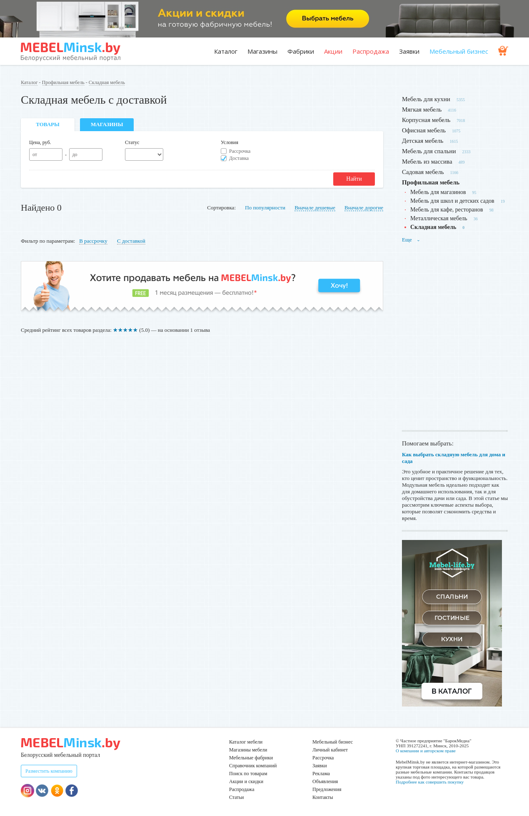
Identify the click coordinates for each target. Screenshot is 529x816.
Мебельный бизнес (458, 51)
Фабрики (300, 51)
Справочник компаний (253, 766)
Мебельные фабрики (251, 758)
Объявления (325, 781)
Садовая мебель (423, 172)
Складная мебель (107, 82)
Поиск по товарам (248, 773)
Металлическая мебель (438, 218)
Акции (333, 51)
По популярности (265, 207)
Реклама (321, 773)
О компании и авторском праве (426, 750)
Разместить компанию (48, 771)
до (74, 154)
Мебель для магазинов (438, 192)
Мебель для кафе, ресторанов (446, 209)
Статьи (236, 797)
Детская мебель (422, 140)
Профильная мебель (63, 82)
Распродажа (370, 51)
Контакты (322, 797)
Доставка (239, 158)
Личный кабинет (330, 750)
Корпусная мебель (426, 120)
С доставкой (131, 241)
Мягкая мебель (422, 109)
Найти (354, 179)
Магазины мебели (248, 750)
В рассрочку (93, 241)
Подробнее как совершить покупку (430, 781)
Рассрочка (239, 151)
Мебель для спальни (429, 151)
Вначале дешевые (314, 207)
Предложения (326, 789)
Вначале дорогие (363, 207)
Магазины (262, 51)
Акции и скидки (246, 781)
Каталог (225, 51)
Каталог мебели (245, 742)
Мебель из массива (427, 161)
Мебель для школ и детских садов (452, 201)
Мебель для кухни (426, 99)
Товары (48, 124)
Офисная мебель (424, 130)
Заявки (409, 51)
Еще (411, 239)
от (34, 154)
